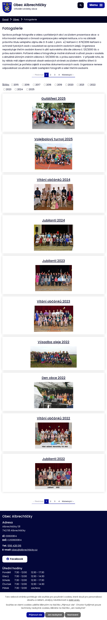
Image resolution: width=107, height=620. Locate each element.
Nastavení (72, 614)
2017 (37, 84)
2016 (27, 84)
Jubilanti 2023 (53, 261)
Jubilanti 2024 (53, 220)
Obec (16, 19)
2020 (70, 84)
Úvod (5, 19)
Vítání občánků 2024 (53, 179)
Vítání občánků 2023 (53, 301)
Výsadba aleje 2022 (53, 342)
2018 (48, 84)
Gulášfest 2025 (53, 98)
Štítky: (5, 84)
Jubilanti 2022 (53, 459)
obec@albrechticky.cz (24, 549)
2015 (16, 84)
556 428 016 (14, 545)
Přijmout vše (35, 614)
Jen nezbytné (55, 614)
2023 (8, 89)
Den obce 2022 (53, 378)
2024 (20, 89)
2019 (59, 84)
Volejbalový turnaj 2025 (53, 139)
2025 (31, 89)
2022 (93, 84)
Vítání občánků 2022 (53, 418)
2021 (81, 84)
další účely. (74, 600)
